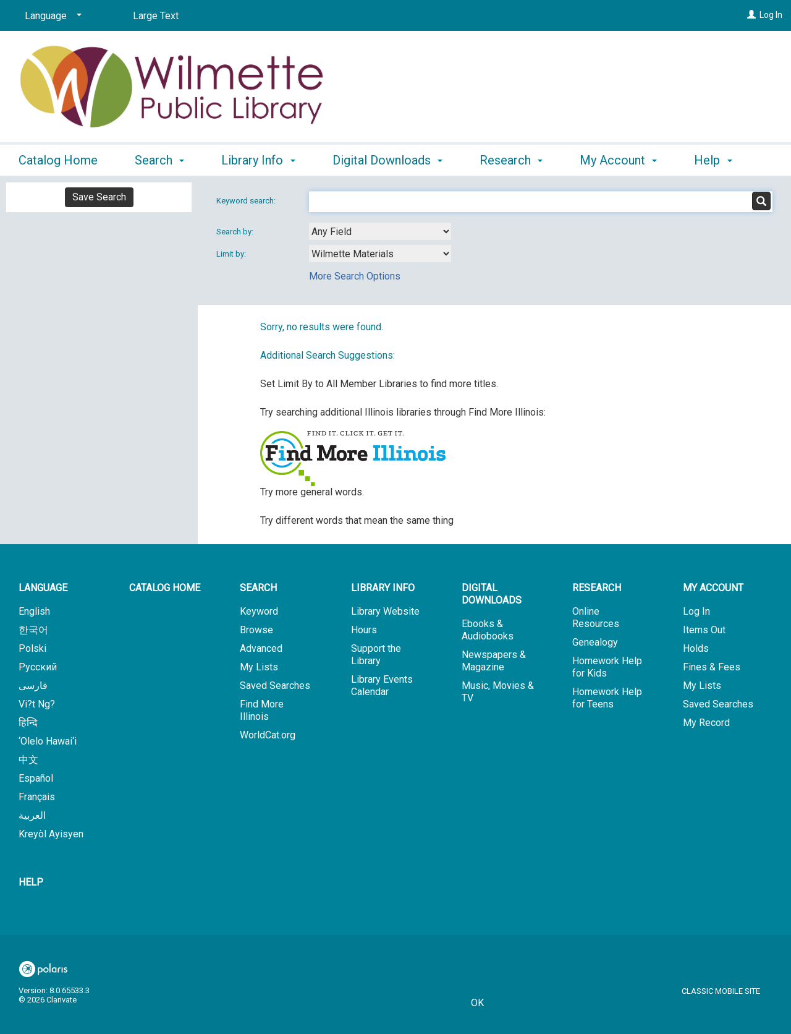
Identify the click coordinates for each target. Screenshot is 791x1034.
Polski (32, 648)
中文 (28, 760)
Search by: (235, 231)
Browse (256, 630)
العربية (32, 815)
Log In (770, 15)
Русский (38, 667)
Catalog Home (58, 158)
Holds (696, 648)
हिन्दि (28, 722)
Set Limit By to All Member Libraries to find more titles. (379, 384)
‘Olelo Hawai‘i (48, 741)
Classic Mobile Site (721, 991)
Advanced (261, 648)
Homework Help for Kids (607, 667)
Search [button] (159, 158)
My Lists (259, 667)
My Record (706, 722)
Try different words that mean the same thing (357, 520)
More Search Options (354, 276)
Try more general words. (312, 492)
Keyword (259, 611)
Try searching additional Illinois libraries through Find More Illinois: (403, 412)
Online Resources (595, 617)
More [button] (718, 160)
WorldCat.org (267, 735)
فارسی (33, 685)
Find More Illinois (262, 710)
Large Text (156, 16)
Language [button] (43, 588)
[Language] (51, 16)
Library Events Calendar (382, 685)
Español (36, 778)
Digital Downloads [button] (387, 158)
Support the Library (376, 655)
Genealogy (595, 642)
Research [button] (511, 158)
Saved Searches (275, 685)
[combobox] (380, 231)
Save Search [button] (99, 197)
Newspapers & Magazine (494, 661)
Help (31, 882)
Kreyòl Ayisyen (51, 834)
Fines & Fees (711, 667)
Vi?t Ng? (37, 704)
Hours (364, 630)
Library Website (385, 611)
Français (37, 797)
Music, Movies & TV (498, 692)
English (34, 611)
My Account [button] (618, 158)
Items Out (704, 630)
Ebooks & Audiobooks (488, 630)
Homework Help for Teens (607, 698)
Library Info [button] (258, 158)
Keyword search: (246, 200)
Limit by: (232, 253)
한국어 (33, 630)
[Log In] (751, 15)
